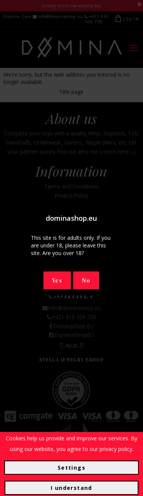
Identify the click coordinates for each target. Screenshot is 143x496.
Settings (71, 467)
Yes (57, 280)
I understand (71, 487)
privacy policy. (116, 449)
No (86, 280)
